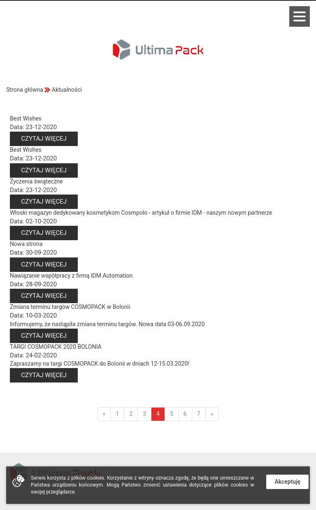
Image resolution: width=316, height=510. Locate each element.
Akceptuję (287, 481)
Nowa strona (26, 244)
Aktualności (67, 89)
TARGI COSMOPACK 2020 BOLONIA (56, 346)
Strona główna (24, 89)
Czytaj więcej (44, 138)
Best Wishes (26, 118)
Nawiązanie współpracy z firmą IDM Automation (71, 275)
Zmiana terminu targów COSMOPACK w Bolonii (70, 307)
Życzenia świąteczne (36, 181)
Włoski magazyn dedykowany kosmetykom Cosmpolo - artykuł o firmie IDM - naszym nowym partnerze (141, 212)
